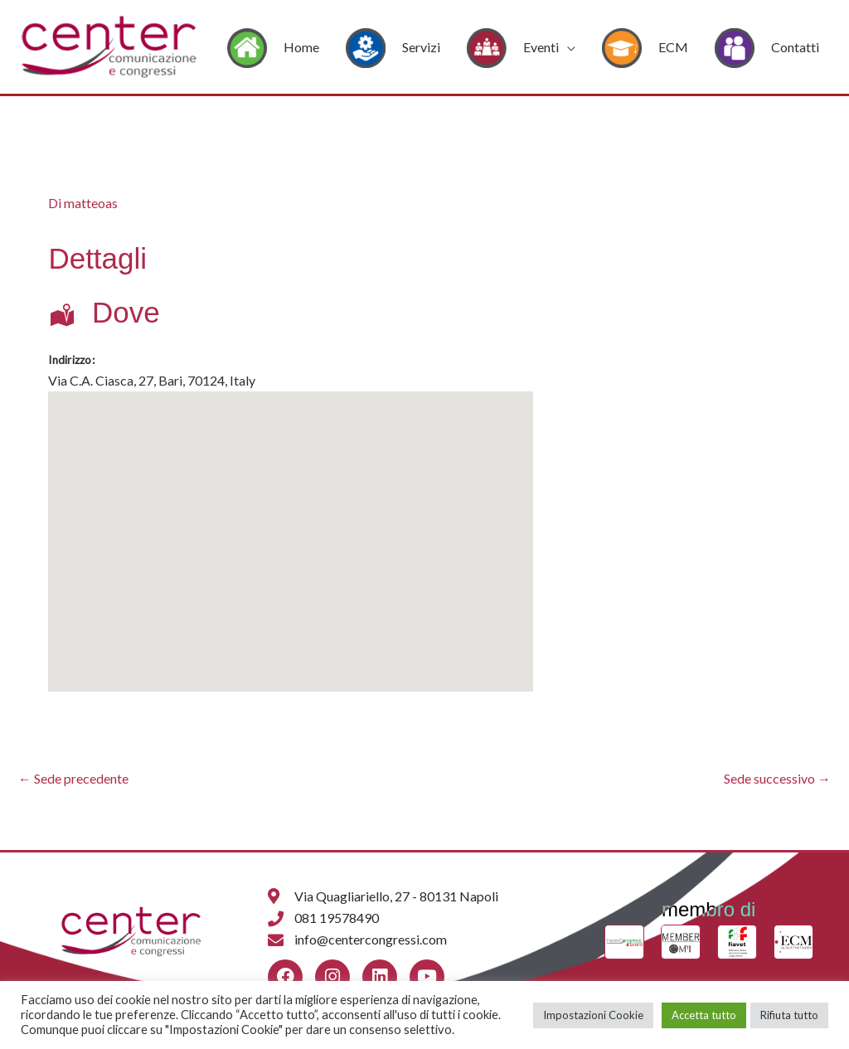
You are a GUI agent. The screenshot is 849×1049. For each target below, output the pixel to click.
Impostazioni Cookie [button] (593, 1015)
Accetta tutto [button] (704, 1015)
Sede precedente (73, 778)
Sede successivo (777, 778)
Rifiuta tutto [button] (789, 1015)
